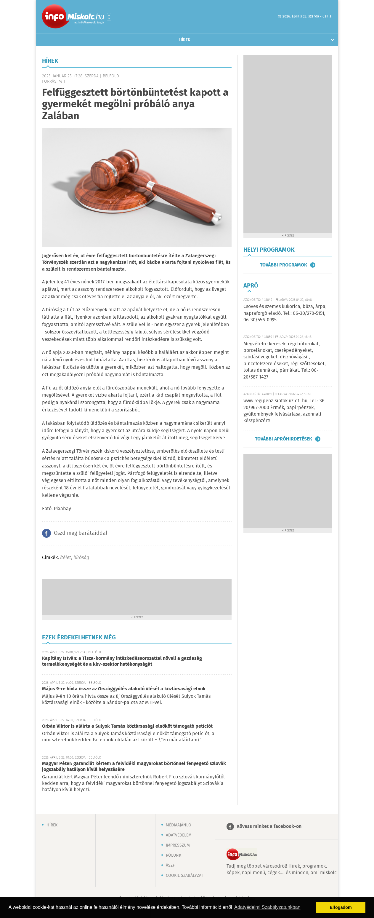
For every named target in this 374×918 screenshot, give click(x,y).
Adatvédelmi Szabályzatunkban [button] (267, 907)
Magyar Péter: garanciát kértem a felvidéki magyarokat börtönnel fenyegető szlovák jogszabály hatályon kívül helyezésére (134, 766)
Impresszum (178, 845)
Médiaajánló (178, 825)
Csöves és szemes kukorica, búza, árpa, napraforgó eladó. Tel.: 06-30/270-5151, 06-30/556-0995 (285, 313)
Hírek (184, 40)
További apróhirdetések (283, 439)
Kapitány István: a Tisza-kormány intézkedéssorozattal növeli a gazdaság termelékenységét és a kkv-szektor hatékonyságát (122, 661)
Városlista (109, 17)
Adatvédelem (179, 835)
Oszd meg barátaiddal (80, 533)
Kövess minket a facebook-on (269, 826)
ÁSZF (170, 865)
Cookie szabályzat (184, 875)
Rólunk (173, 855)
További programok (283, 265)
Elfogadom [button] (341, 907)
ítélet (65, 557)
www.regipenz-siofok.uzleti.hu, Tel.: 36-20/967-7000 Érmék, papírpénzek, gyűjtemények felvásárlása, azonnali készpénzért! (284, 410)
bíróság (81, 557)
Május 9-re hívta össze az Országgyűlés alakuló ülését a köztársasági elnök (124, 689)
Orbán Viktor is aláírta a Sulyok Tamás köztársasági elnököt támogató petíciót (127, 726)
